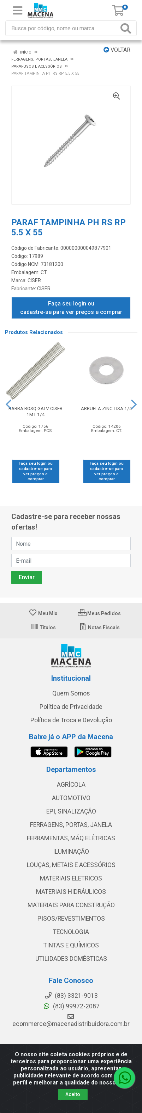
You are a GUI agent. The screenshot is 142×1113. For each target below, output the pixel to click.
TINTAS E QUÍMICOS (71, 945)
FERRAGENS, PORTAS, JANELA (71, 824)
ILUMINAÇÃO (71, 851)
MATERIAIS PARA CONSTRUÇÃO (71, 905)
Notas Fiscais (99, 627)
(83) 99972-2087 (71, 1006)
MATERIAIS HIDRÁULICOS (71, 891)
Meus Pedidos (99, 613)
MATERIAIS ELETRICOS (71, 878)
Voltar (116, 50)
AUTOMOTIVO (71, 798)
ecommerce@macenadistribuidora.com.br (71, 1020)
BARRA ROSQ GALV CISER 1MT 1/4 (35, 411)
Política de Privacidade (71, 706)
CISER (34, 280)
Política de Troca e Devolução (71, 720)
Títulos (43, 627)
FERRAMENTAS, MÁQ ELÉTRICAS (71, 838)
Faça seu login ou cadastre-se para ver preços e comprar (71, 307)
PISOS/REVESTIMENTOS (71, 918)
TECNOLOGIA (71, 931)
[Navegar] (8, 404)
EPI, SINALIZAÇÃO (71, 811)
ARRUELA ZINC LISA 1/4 (106, 408)
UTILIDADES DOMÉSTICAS (71, 958)
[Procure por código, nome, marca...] (62, 28)
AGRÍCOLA (71, 784)
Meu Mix (43, 613)
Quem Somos (71, 693)
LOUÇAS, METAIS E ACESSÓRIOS (71, 864)
